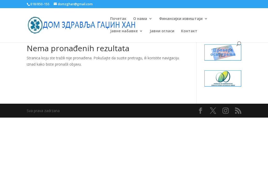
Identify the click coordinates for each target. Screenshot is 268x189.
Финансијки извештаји (181, 19)
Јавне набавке (124, 31)
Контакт (189, 31)
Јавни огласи (162, 31)
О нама (140, 19)
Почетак (118, 19)
